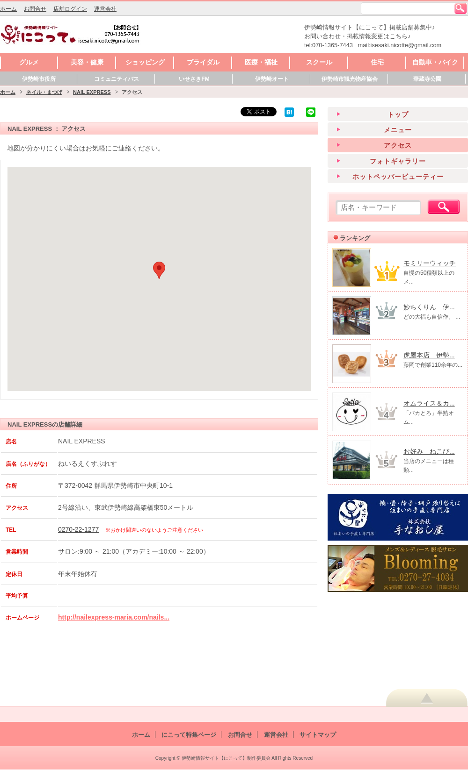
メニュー (398, 130)
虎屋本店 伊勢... (429, 355)
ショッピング (145, 62)
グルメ (29, 62)
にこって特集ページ (188, 734)
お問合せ (35, 9)
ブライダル (203, 62)
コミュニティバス (116, 79)
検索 (460, 8)
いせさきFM (194, 79)
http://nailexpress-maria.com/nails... (113, 617)
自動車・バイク (435, 62)
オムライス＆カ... (429, 403)
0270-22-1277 (78, 529)
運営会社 (105, 9)
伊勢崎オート (272, 79)
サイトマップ (318, 734)
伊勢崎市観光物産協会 (350, 79)
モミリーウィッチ (429, 263)
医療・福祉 (261, 62)
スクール (319, 62)
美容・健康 (87, 62)
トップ (398, 114)
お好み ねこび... (429, 451)
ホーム (8, 9)
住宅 (377, 62)
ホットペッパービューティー (398, 176)
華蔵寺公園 (427, 79)
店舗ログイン (70, 9)
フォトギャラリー (398, 161)
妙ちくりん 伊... (429, 307)
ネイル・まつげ (44, 92)
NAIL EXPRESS (92, 92)
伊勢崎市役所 (39, 79)
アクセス (398, 145)
